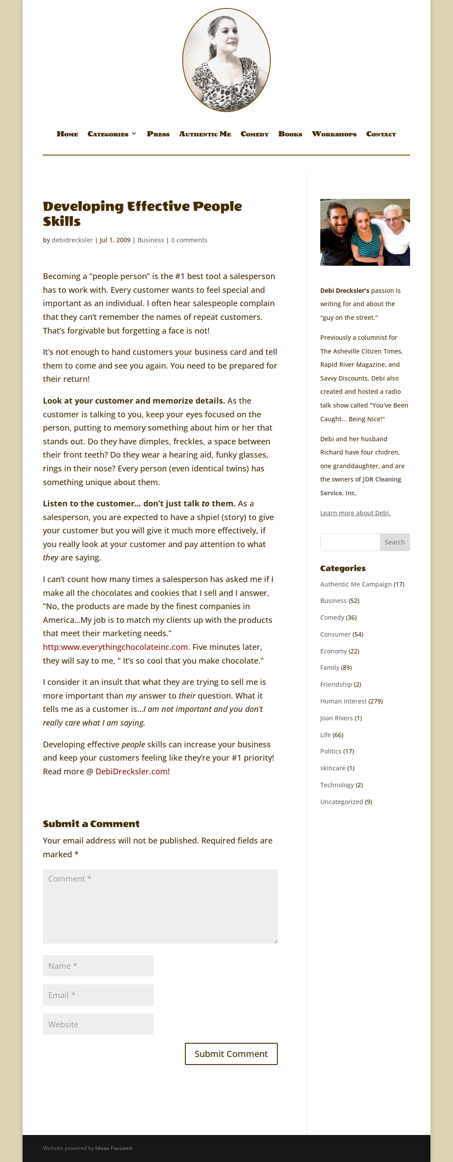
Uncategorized (341, 801)
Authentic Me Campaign (356, 584)
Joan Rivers (336, 718)
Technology (337, 785)
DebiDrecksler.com (132, 771)
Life (325, 735)
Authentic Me (205, 135)
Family (329, 667)
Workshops (334, 135)
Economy (333, 651)
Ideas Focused (113, 1148)
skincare (333, 768)
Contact (381, 135)
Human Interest (343, 701)
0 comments (189, 240)
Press (158, 135)
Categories (108, 135)
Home (67, 135)
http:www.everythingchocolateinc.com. (116, 646)
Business (151, 240)
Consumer (335, 634)
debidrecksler (72, 240)
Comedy (255, 135)
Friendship (336, 684)
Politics (331, 751)
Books (290, 135)
